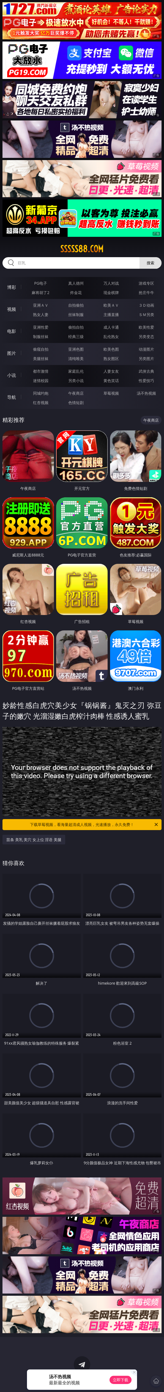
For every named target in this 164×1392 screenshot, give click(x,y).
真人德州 (76, 283)
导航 (11, 397)
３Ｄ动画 (146, 305)
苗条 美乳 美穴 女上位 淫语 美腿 (33, 839)
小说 (11, 375)
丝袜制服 (76, 314)
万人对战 (111, 283)
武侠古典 (146, 371)
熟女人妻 (40, 314)
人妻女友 (111, 371)
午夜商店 (76, 393)
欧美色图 (111, 349)
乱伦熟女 (111, 336)
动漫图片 (146, 349)
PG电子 (40, 283)
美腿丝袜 (40, 358)
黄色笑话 (111, 380)
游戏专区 (146, 283)
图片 (11, 353)
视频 (11, 309)
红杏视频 (40, 402)
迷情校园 (40, 380)
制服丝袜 (40, 336)
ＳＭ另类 (146, 314)
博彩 (11, 287)
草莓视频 (111, 393)
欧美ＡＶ (111, 305)
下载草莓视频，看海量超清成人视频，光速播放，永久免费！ (94, 824)
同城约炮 (40, 393)
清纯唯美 (76, 358)
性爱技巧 (146, 380)
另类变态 (146, 336)
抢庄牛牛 (146, 292)
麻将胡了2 (40, 292)
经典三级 (76, 336)
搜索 (150, 262)
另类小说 (76, 380)
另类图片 (146, 358)
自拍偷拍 (76, 305)
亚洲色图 (76, 349)
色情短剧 (76, 402)
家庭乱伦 (76, 371)
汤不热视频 (146, 393)
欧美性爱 (146, 327)
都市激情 (40, 371)
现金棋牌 (111, 292)
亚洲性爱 (40, 327)
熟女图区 (111, 358)
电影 (11, 331)
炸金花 (76, 292)
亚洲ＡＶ (40, 305)
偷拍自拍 (76, 327)
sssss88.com (81, 248)
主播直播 (111, 314)
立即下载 (120, 1379)
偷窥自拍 (40, 349)
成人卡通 (111, 327)
